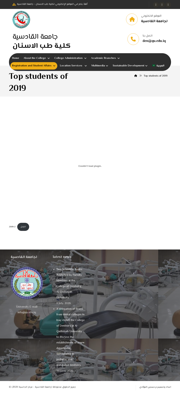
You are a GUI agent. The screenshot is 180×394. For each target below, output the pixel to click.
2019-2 (12, 227)
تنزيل (23, 227)
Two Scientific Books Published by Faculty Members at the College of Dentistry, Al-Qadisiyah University (69, 284)
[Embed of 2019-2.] (90, 166)
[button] (156, 5)
